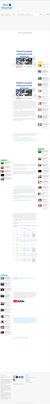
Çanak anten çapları (19, 319)
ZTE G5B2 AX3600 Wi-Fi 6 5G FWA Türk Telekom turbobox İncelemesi (45, 84)
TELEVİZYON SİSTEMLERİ (26, 317)
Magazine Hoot (27, 402)
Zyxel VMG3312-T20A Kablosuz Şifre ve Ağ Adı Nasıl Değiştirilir (8, 171)
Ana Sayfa (27, 376)
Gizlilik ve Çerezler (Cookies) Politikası (30, 377)
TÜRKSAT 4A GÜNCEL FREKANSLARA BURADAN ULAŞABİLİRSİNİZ (22, 200)
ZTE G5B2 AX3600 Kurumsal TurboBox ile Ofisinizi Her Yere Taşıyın (45, 71)
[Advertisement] (37, 7)
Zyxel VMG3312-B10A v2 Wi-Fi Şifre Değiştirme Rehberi (8, 163)
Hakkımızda (27, 378)
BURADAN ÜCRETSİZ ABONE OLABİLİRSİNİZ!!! (19, 297)
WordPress (32, 402)
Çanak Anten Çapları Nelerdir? (25, 319)
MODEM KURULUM (28, 380)
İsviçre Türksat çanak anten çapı (17, 321)
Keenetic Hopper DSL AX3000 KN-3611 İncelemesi (45, 103)
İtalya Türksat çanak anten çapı (25, 321)
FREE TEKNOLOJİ (3, 375)
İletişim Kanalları (28, 379)
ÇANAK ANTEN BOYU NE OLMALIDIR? (29, 318)
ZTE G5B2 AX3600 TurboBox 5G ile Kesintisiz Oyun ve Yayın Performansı (45, 78)
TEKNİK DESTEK (39, 64)
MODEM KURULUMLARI (8, 168)
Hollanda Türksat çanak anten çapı (24, 320)
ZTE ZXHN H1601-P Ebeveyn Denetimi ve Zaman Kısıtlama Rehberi (8, 278)
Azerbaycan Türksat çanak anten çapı (20, 318)
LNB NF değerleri (31, 321)
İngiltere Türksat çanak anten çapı (32, 320)
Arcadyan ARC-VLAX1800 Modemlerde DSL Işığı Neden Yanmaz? (45, 109)
